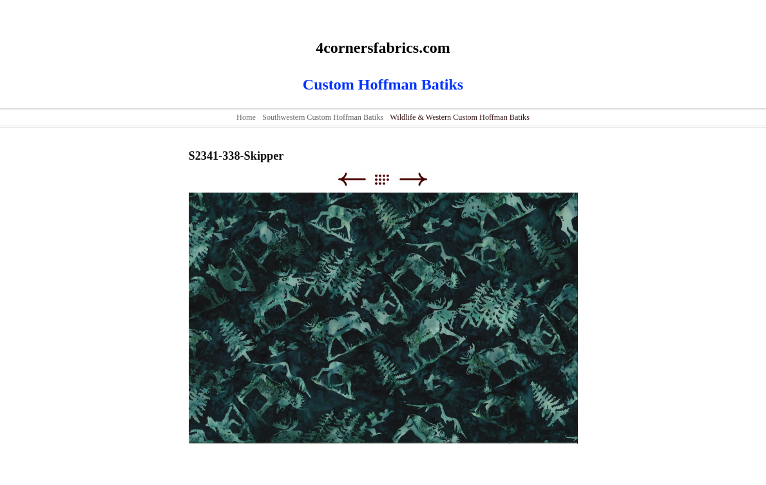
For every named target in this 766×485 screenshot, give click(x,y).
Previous (351, 179)
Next (413, 179)
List (388, 179)
